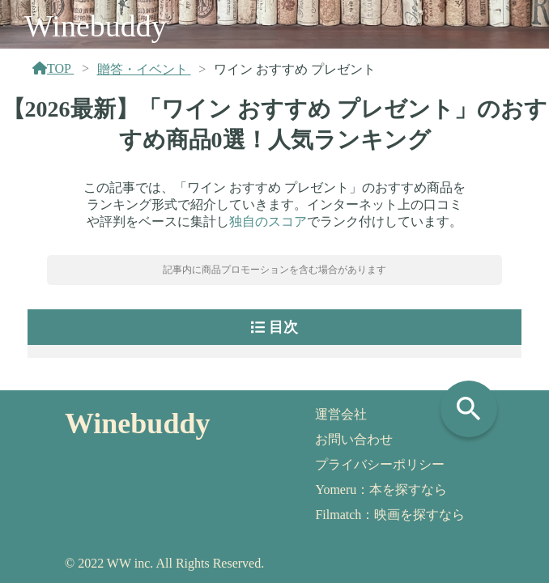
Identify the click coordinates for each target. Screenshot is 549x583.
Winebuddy (95, 26)
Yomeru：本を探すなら (381, 489)
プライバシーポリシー (380, 464)
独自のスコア (268, 221)
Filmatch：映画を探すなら (390, 514)
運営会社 (341, 414)
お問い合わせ (354, 439)
